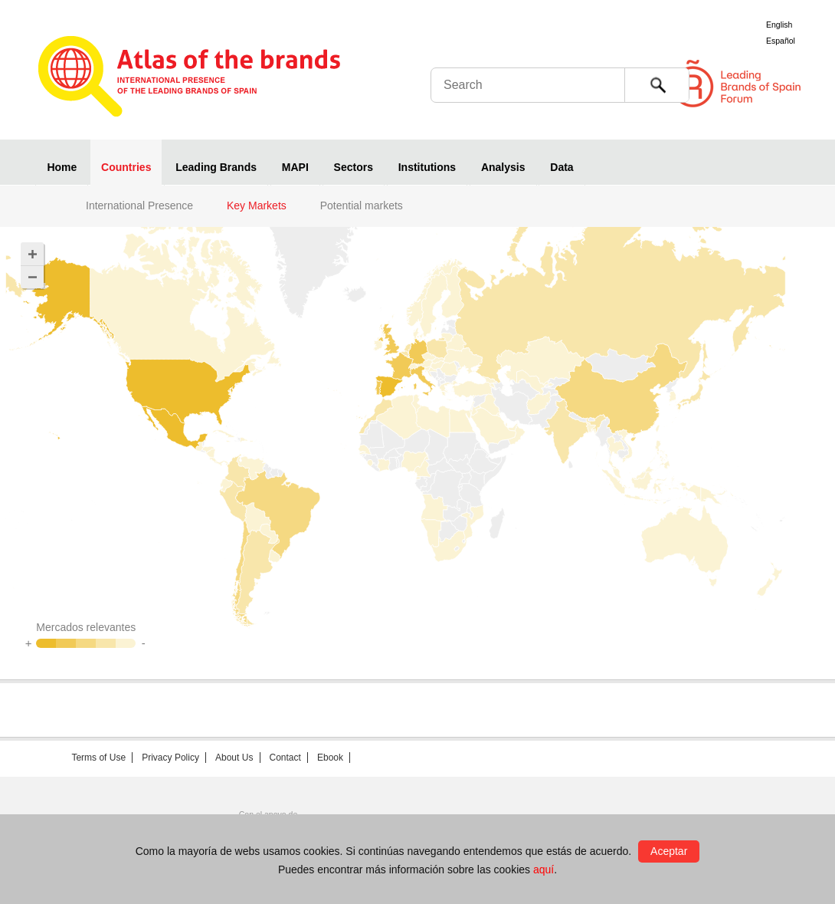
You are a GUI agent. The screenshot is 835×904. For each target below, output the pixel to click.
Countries (126, 167)
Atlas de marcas (189, 78)
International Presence (139, 205)
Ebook (330, 757)
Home (62, 167)
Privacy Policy (170, 757)
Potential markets (361, 205)
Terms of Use (98, 757)
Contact (285, 757)
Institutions (427, 167)
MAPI (295, 167)
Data (561, 167)
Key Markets (257, 205)
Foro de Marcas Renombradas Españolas (770, 84)
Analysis (503, 167)
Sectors (353, 167)
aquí (543, 869)
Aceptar (668, 851)
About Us (234, 757)
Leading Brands (216, 167)
